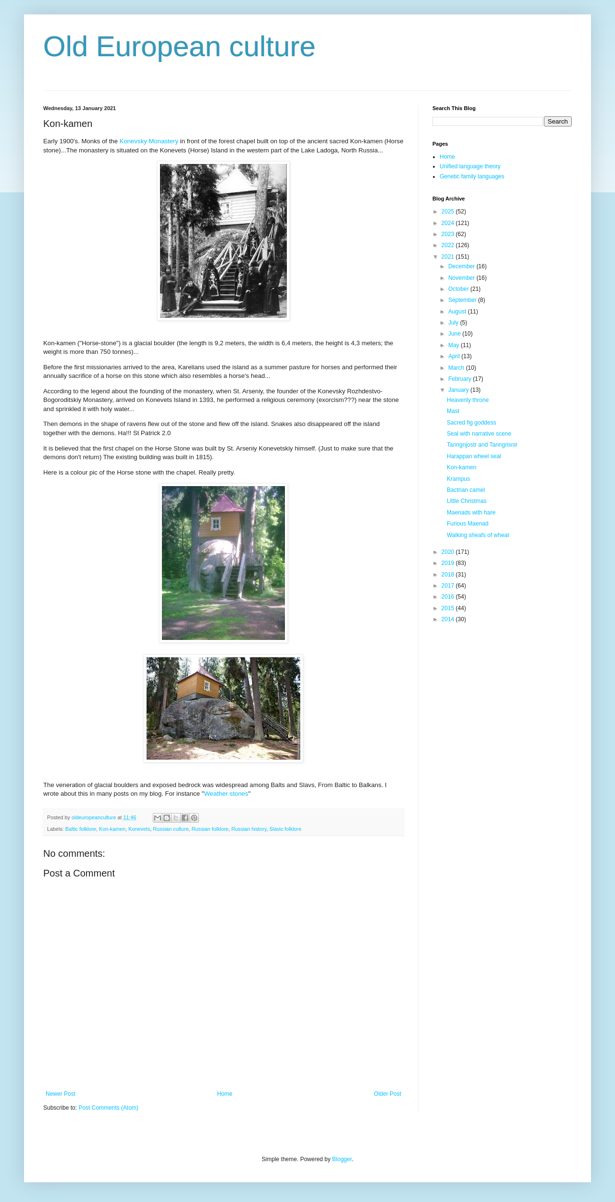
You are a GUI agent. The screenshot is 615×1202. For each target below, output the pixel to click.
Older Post (387, 1093)
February (460, 379)
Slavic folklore (286, 829)
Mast (453, 411)
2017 (449, 585)
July (454, 322)
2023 (449, 234)
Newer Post (60, 1093)
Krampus (458, 479)
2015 (449, 608)
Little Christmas (467, 501)
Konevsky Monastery (149, 141)
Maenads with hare (471, 512)
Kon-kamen (112, 829)
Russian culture (170, 829)
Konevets (139, 829)
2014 (449, 619)
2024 (449, 223)
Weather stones (226, 793)
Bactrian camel (466, 490)
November (462, 278)
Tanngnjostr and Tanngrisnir (482, 444)
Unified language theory (470, 166)
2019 (449, 563)
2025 (449, 211)
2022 (449, 245)
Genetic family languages (472, 176)
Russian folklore (210, 829)
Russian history (249, 829)
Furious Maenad (468, 523)
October (459, 289)
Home (225, 1093)
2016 (449, 596)
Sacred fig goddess (471, 422)
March (457, 367)
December (462, 266)
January (459, 390)
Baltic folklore (80, 829)
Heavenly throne (468, 400)
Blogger (342, 1159)
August (458, 311)
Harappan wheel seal (474, 456)
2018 (449, 574)
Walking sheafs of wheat (478, 535)
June (455, 333)
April (454, 356)
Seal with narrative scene (479, 433)
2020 (449, 552)
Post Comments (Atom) (108, 1107)
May (454, 345)
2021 (449, 256)
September (463, 300)
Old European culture (179, 46)
